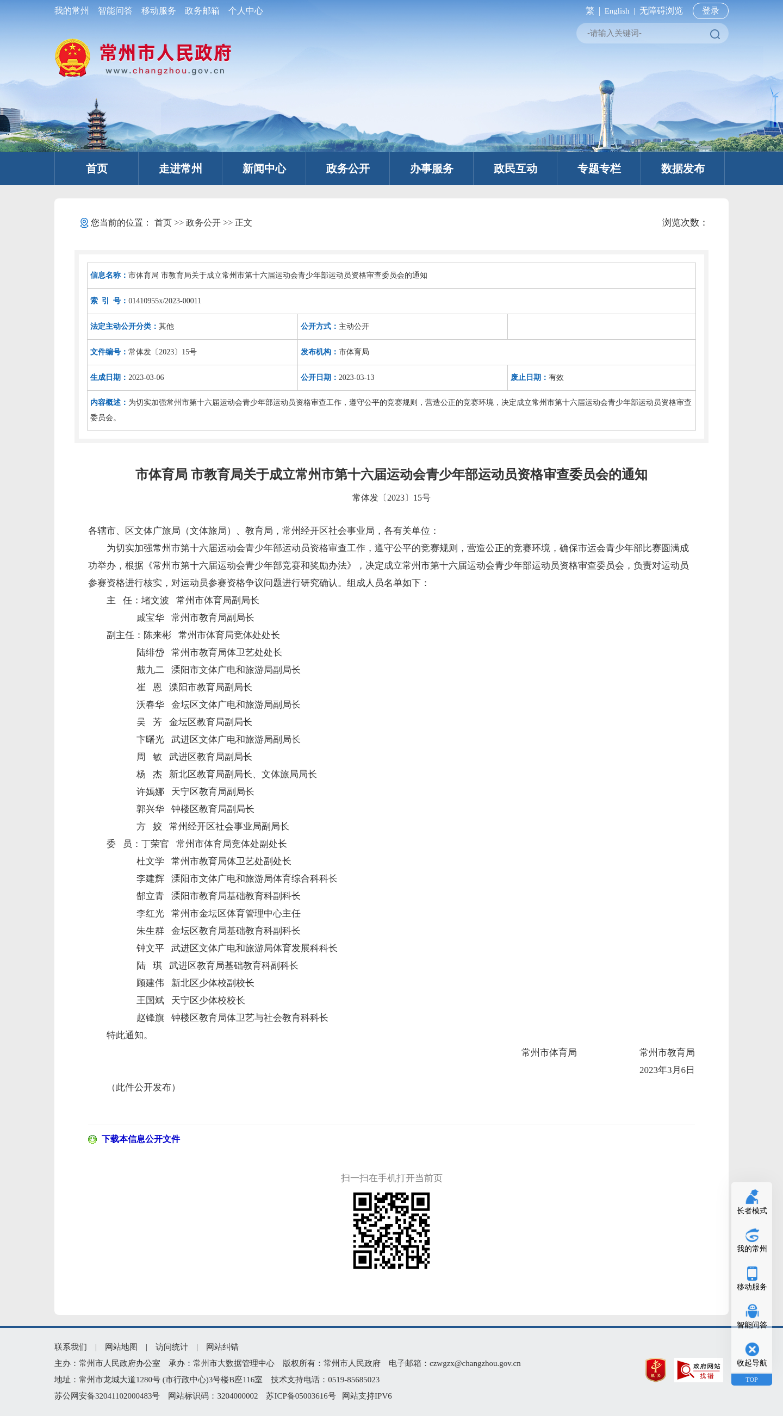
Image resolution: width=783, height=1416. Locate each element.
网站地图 (121, 1347)
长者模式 (752, 1211)
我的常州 (74, 10)
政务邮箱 (202, 10)
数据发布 (683, 168)
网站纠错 (222, 1347)
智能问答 (115, 10)
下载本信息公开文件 (141, 1139)
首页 (97, 168)
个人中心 (243, 10)
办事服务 (431, 168)
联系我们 (70, 1347)
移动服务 (159, 10)
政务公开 (348, 168)
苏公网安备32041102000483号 (107, 1396)
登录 (710, 10)
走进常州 (180, 168)
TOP (751, 1379)
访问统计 (172, 1347)
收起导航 (752, 1363)
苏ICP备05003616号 (300, 1396)
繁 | (590, 10)
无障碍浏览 (661, 10)
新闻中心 (264, 168)
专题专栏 (599, 168)
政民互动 (515, 168)
